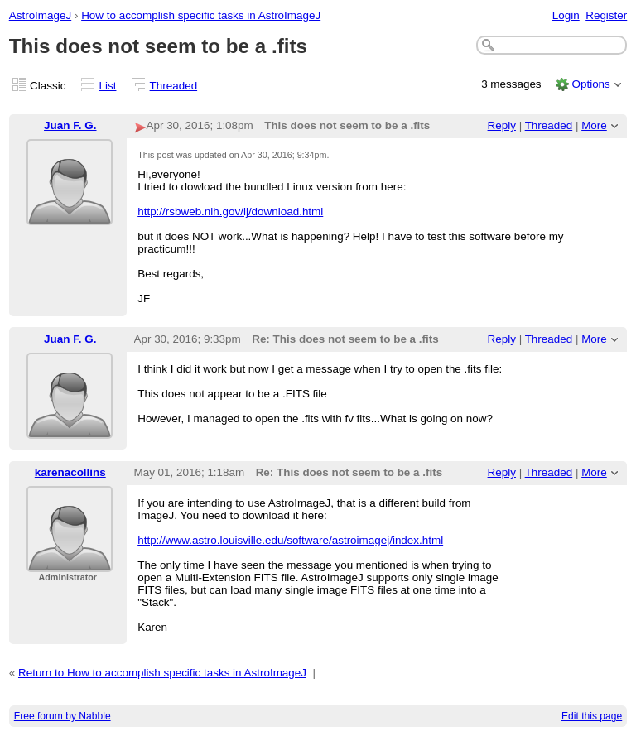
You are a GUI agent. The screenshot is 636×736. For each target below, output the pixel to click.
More (594, 125)
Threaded (174, 85)
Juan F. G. (70, 125)
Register (606, 15)
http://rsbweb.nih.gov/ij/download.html (230, 211)
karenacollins (70, 472)
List (108, 85)
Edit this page (591, 716)
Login (566, 15)
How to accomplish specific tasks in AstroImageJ (200, 15)
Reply (502, 125)
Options (590, 84)
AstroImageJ (40, 15)
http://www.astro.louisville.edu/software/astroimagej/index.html (290, 540)
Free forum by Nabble (62, 716)
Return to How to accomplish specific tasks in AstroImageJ (162, 672)
